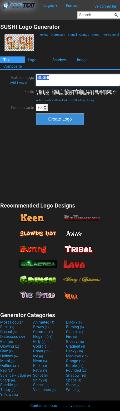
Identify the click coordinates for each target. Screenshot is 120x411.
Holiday (9, 356)
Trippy (7, 389)
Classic (74, 332)
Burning (75, 327)
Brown (41, 327)
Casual (8, 332)
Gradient (75, 346)
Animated (43, 322)
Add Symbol (18, 82)
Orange (84, 34)
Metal (7, 361)
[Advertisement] (60, 163)
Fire (71, 336)
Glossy (75, 341)
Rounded (77, 370)
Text (6, 60)
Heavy (74, 351)
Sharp (7, 380)
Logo (32, 60)
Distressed (58, 34)
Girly (39, 341)
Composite (12, 66)
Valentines (44, 389)
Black (74, 322)
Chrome (43, 332)
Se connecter (105, 6)
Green (41, 351)
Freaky (90, 100)
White (73, 389)
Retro (40, 370)
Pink (40, 365)
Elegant (42, 336)
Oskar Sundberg (77, 100)
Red (6, 370)
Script (40, 375)
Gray (6, 351)
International (110, 34)
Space (73, 380)
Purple (74, 365)
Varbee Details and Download (51, 100)
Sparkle (9, 385)
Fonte (29, 91)
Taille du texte (22, 107)
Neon (40, 361)
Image (82, 60)
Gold (40, 346)
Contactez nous (43, 405)
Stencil (72, 34)
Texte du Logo (22, 79)
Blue (7, 327)
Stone (95, 34)
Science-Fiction (15, 375)
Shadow (59, 60)
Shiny (40, 380)
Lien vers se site (76, 405)
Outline (9, 365)
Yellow (44, 34)
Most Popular (11, 322)
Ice (38, 356)
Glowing (10, 346)
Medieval (77, 356)
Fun (6, 341)
